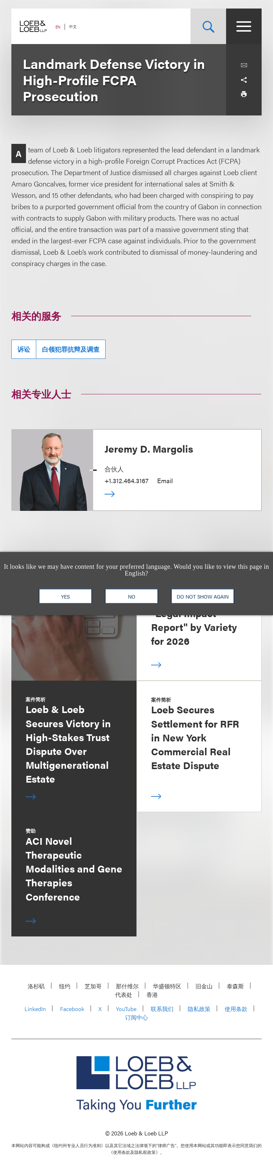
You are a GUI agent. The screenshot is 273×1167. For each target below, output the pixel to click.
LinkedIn (35, 1009)
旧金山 (204, 986)
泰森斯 (235, 986)
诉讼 (23, 349)
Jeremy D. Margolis (149, 448)
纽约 (64, 986)
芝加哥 (93, 986)
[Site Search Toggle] (208, 26)
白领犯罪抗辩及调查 (71, 349)
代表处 (123, 994)
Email (165, 480)
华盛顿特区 (167, 986)
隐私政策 (199, 1009)
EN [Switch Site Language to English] (57, 26)
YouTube (126, 1009)
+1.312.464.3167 (127, 480)
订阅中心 (136, 1017)
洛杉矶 (36, 986)
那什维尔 (127, 986)
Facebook (72, 1009)
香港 (152, 994)
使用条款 (236, 1009)
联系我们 (162, 1009)
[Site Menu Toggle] (244, 26)
